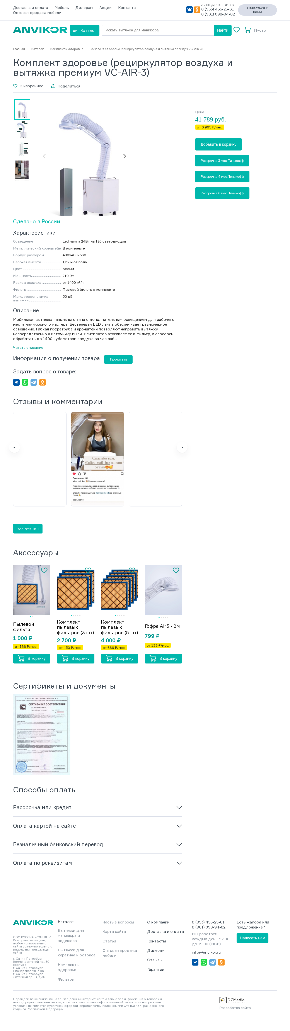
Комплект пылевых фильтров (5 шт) (115, 638)
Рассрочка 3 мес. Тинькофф (222, 161)
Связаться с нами (257, 10)
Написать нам (252, 952)
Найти (222, 30)
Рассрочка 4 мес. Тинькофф (222, 176)
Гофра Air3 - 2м (162, 636)
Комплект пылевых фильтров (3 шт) (71, 638)
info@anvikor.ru (206, 966)
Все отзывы (27, 537)
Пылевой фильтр (24, 637)
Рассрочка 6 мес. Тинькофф (222, 193)
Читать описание (28, 347)
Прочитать (118, 359)
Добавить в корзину (218, 144)
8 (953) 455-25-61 (217, 9)
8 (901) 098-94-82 (218, 14)
